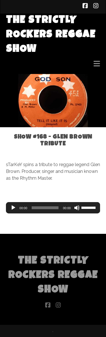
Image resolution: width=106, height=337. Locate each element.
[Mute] (77, 208)
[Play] (13, 208)
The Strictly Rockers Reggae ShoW (51, 35)
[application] (53, 207)
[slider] (45, 207)
